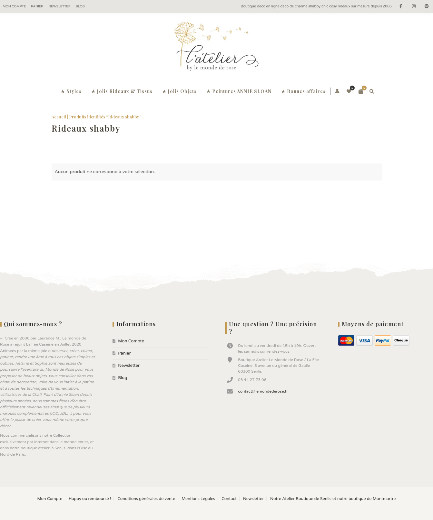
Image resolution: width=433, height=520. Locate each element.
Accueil (59, 116)
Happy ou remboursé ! (90, 499)
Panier (37, 6)
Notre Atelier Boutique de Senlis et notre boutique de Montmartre (333, 499)
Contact (229, 499)
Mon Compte (14, 6)
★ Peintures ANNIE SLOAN (238, 91)
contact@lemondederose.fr (263, 391)
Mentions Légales (198, 499)
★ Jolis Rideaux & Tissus (122, 91)
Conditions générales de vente (146, 499)
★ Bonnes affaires (303, 91)
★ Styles (71, 91)
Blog (80, 6)
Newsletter (59, 6)
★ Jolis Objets (179, 91)
